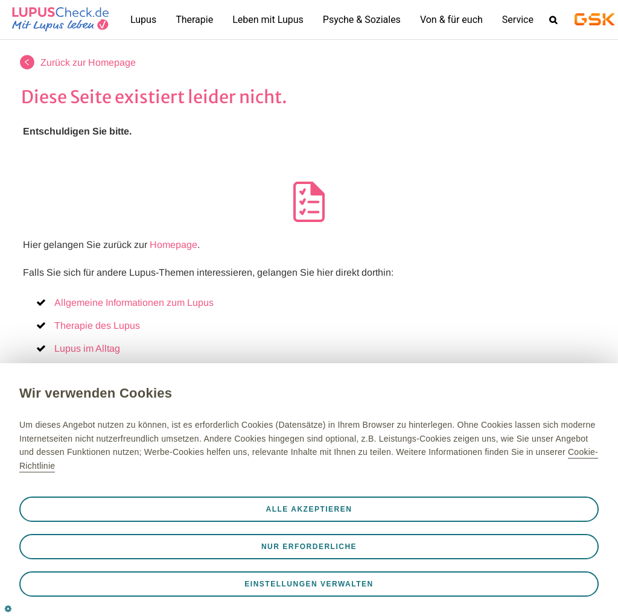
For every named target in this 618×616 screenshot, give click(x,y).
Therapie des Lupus (97, 325)
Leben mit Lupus (268, 19)
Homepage (173, 245)
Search (552, 19)
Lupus (143, 19)
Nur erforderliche (309, 546)
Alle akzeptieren (309, 509)
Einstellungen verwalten (308, 584)
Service (518, 19)
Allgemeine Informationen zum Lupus (134, 302)
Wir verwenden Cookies (95, 393)
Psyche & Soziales (362, 19)
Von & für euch (451, 19)
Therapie (194, 19)
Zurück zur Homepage (88, 62)
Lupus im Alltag (87, 348)
